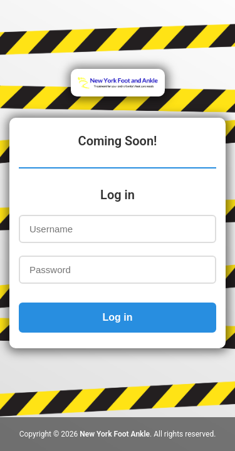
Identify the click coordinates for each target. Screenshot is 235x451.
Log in (118, 317)
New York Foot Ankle (115, 434)
